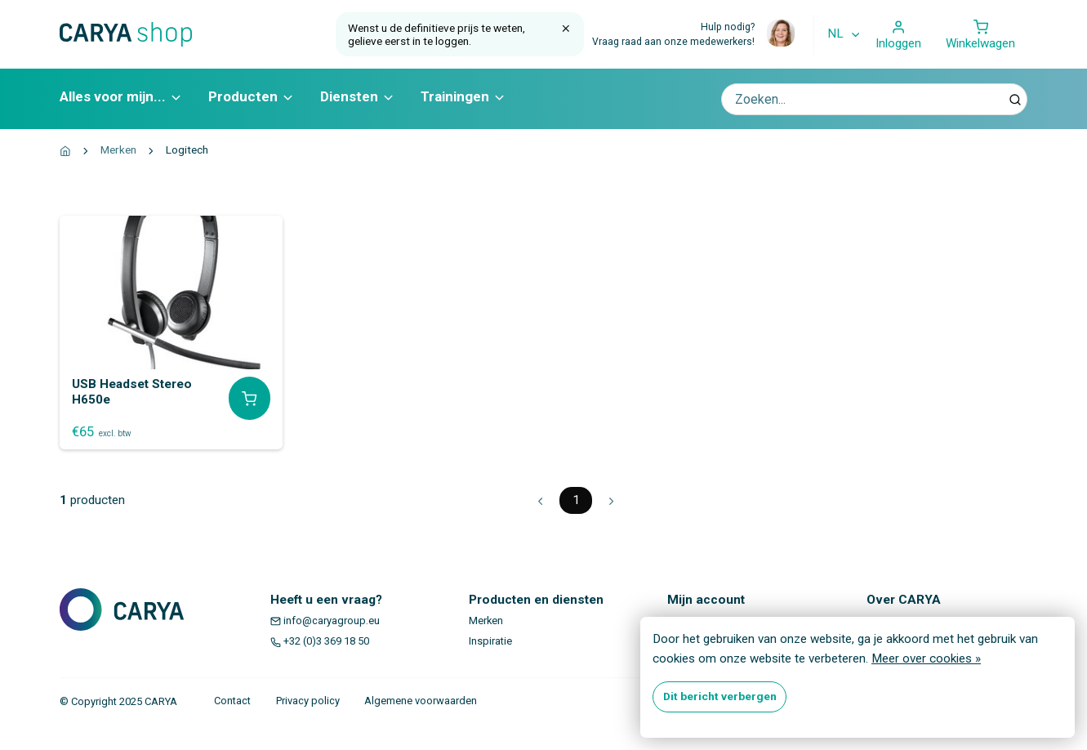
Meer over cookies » (926, 658)
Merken (118, 149)
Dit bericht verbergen (720, 696)
